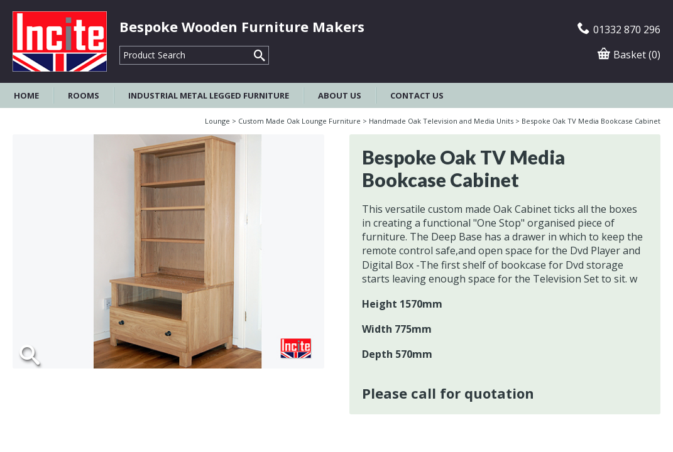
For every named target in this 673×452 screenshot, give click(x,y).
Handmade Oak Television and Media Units (441, 121)
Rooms (83, 95)
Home (26, 95)
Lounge (217, 121)
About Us (339, 95)
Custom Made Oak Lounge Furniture (299, 121)
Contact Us (417, 95)
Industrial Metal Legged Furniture (208, 95)
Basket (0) (629, 55)
